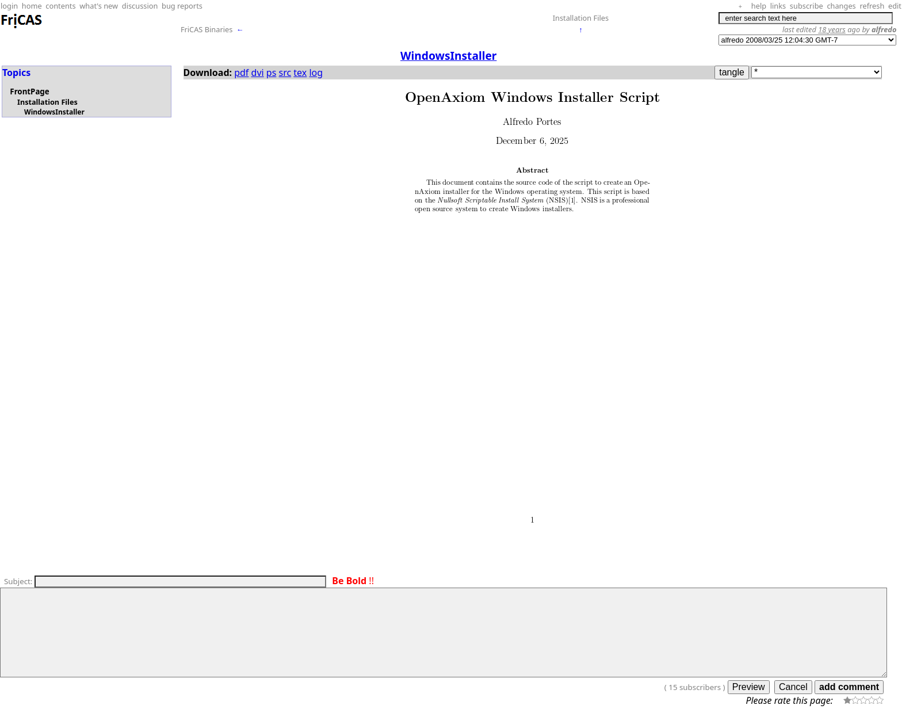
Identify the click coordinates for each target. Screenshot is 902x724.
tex (300, 72)
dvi (257, 72)
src (285, 72)
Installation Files (581, 18)
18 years (832, 29)
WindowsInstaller (54, 112)
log (316, 72)
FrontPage (29, 91)
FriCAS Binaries (207, 29)
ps (271, 72)
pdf (241, 72)
